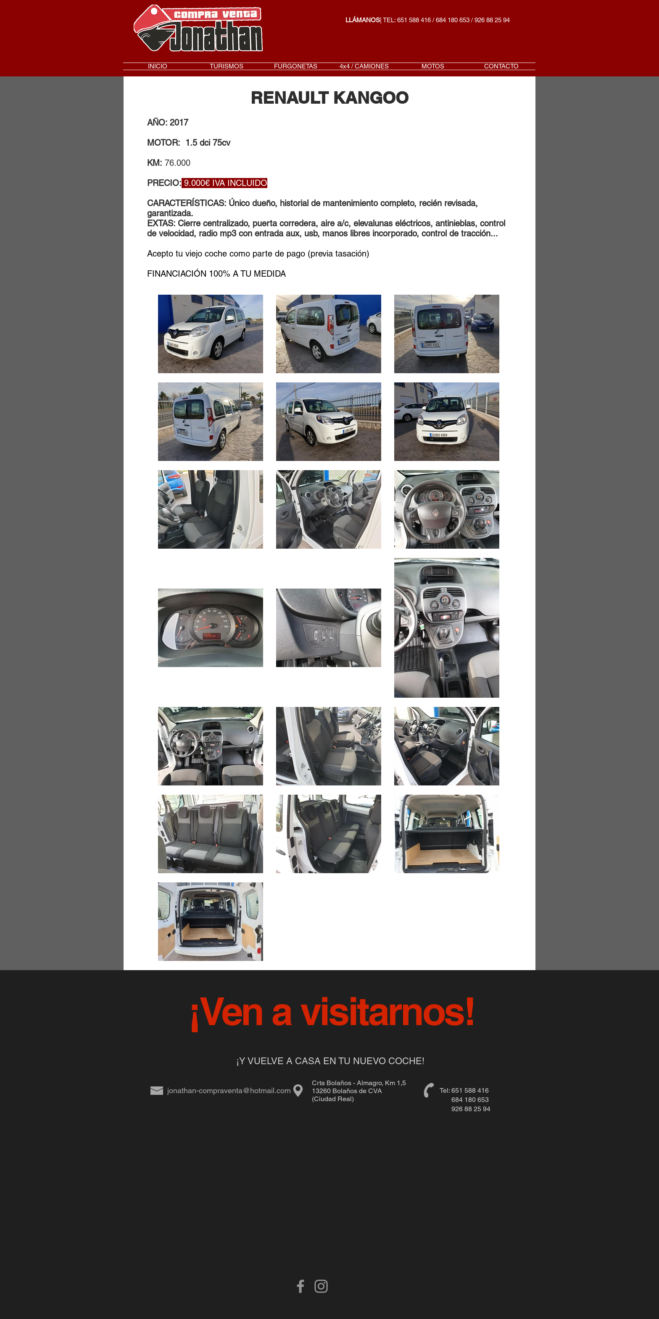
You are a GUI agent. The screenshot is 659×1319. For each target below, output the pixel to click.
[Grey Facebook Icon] (300, 1286)
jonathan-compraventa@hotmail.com (229, 1090)
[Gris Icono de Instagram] (321, 1286)
